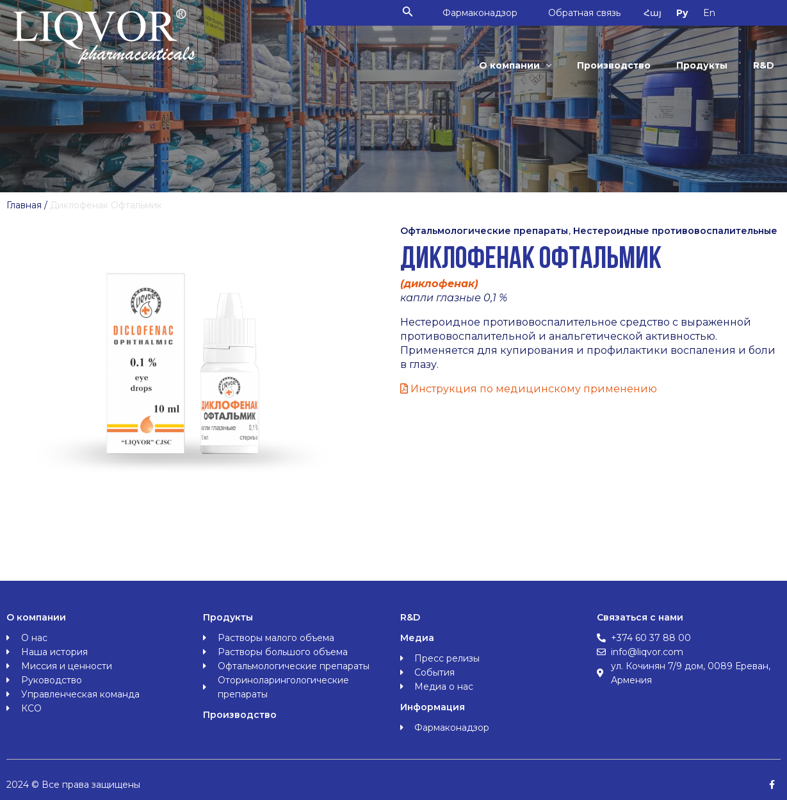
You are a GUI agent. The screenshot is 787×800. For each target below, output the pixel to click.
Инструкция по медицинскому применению (528, 389)
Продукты (703, 65)
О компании (519, 65)
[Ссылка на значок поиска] (412, 12)
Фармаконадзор (484, 13)
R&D (764, 65)
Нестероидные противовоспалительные (675, 231)
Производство (617, 65)
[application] (550, 65)
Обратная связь (590, 13)
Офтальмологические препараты (484, 231)
